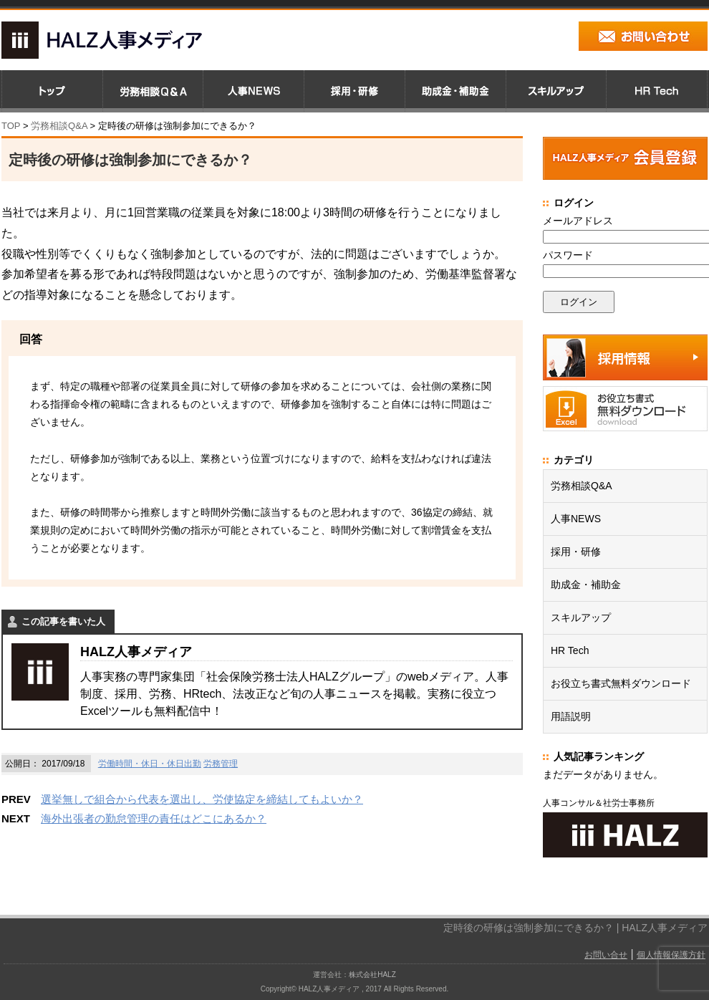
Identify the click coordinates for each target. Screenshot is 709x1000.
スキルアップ (581, 617)
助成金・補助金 (586, 584)
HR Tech (570, 650)
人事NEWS (576, 518)
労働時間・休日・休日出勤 (149, 764)
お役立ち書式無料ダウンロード (621, 683)
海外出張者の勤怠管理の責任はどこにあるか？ (153, 818)
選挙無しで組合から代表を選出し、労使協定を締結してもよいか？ (202, 799)
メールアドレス (578, 220)
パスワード (568, 255)
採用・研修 (576, 551)
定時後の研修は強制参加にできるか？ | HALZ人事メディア (575, 927)
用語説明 (571, 716)
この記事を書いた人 (63, 621)
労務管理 (220, 764)
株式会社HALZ (372, 975)
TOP (10, 125)
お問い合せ (605, 955)
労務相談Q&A (59, 125)
